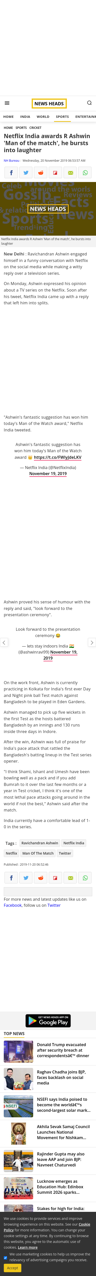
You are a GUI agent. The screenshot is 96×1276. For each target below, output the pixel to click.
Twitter (65, 853)
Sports (62, 116)
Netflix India (73, 843)
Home (8, 116)
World (43, 116)
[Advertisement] (48, 48)
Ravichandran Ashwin (40, 843)
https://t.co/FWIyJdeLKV (57, 457)
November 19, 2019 (48, 473)
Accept (12, 1267)
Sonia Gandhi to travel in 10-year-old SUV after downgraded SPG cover (92, 642)
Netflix (11, 853)
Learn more (27, 1247)
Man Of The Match (38, 853)
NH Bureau (11, 160)
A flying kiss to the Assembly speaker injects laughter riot (4, 642)
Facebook (13, 905)
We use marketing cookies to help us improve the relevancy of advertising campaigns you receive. (50, 1257)
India (25, 116)
